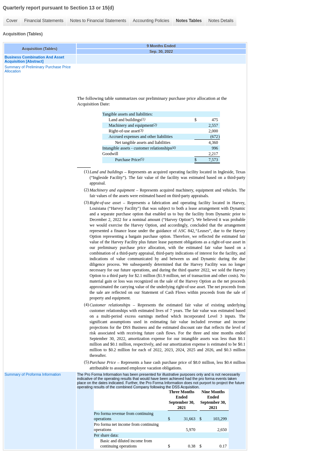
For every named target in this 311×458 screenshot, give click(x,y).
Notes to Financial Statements (98, 20)
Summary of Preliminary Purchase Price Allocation (38, 69)
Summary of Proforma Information (33, 374)
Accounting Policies (151, 20)
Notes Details (220, 20)
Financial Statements (43, 20)
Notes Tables (189, 20)
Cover (12, 20)
